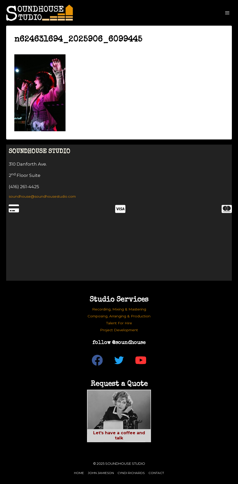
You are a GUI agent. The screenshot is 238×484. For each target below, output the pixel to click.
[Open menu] (227, 13)
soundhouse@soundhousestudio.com (42, 196)
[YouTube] (141, 360)
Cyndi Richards (131, 473)
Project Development (119, 330)
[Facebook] (97, 360)
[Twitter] (119, 360)
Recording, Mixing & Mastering (119, 309)
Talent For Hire (119, 323)
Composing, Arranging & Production (119, 316)
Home (79, 473)
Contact (156, 473)
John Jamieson (101, 473)
